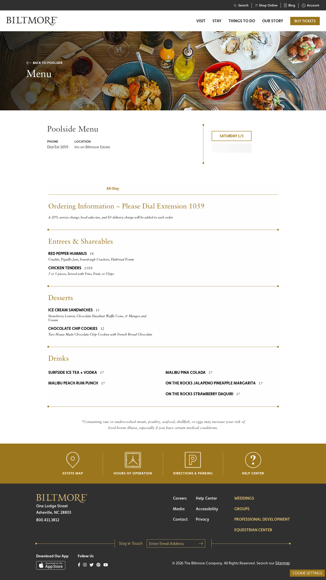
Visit (200, 21)
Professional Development (262, 519)
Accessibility (207, 508)
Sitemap (282, 563)
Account (310, 5)
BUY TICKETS (305, 21)
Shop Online (266, 5)
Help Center (206, 498)
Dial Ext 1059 (57, 147)
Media (179, 508)
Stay (216, 21)
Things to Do (241, 21)
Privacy (202, 519)
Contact (180, 519)
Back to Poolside (44, 63)
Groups (241, 508)
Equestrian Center (253, 530)
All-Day (112, 188)
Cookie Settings (307, 573)
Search (241, 5)
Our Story (272, 21)
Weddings (244, 498)
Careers (180, 498)
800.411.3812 (47, 520)
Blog (289, 5)
